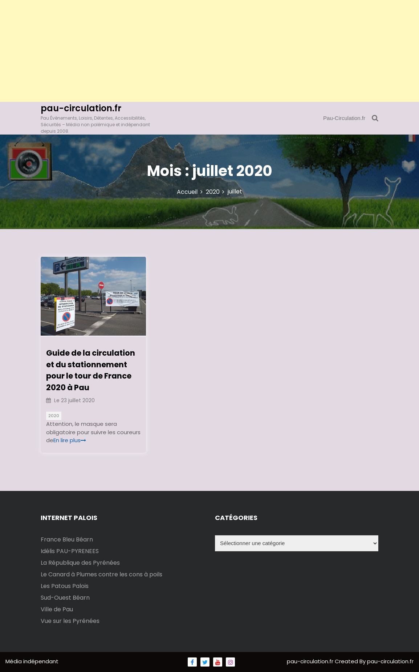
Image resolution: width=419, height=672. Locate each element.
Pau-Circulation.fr (344, 118)
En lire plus (69, 440)
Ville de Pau (57, 609)
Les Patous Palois (65, 586)
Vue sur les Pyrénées (70, 621)
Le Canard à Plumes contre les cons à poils (101, 574)
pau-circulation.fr (81, 108)
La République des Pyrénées (80, 563)
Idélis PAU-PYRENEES (70, 551)
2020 (53, 416)
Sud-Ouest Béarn (65, 597)
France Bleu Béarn (67, 539)
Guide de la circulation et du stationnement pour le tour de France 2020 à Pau (90, 370)
